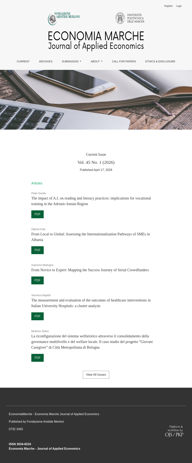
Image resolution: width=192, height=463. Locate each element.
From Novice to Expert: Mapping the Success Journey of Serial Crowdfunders (90, 270)
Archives (45, 61)
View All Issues (96, 374)
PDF (37, 214)
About (95, 61)
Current (23, 61)
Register (168, 6)
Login (179, 6)
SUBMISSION (70, 61)
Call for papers (124, 61)
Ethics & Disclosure (160, 61)
